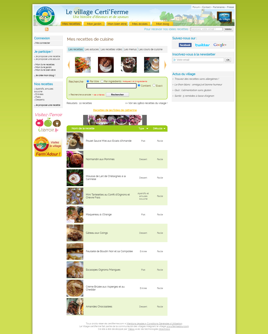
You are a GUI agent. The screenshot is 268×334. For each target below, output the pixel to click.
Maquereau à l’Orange (99, 214)
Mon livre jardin (43, 67)
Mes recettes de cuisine (90, 39)
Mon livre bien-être (45, 70)
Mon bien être (117, 24)
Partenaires (219, 7)
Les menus (130, 49)
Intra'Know (164, 329)
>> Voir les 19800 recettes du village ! (146, 103)
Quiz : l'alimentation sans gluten (192, 90)
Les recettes (75, 49)
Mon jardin (94, 24)
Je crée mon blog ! (45, 75)
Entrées (39, 94)
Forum (196, 7)
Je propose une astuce (47, 59)
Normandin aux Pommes (100, 159)
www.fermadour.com (177, 326)
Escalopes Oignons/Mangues (103, 269)
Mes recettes (71, 24)
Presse (230, 7)
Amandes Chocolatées (99, 306)
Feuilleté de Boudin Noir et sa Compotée (109, 251)
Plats (38, 97)
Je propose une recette (47, 56)
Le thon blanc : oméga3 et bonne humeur (198, 84)
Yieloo (131, 329)
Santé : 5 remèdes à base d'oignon (194, 95)
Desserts (39, 99)
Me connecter (42, 43)
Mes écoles (140, 24)
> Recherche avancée (86, 94)
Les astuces (92, 49)
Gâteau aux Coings (97, 232)
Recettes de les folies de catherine (115, 110)
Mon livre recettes (44, 64)
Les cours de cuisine (150, 49)
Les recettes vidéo (111, 49)
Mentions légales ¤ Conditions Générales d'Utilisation (154, 323)
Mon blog (162, 24)
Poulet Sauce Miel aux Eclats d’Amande (108, 140)
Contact (206, 7)
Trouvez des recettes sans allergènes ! (196, 78)
